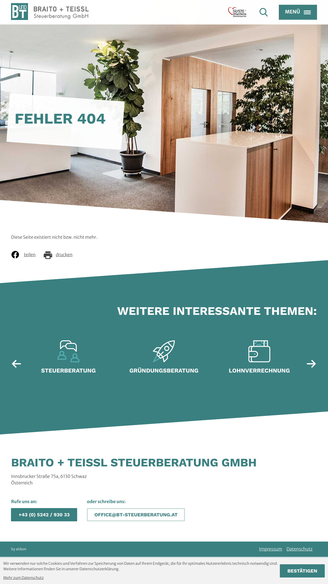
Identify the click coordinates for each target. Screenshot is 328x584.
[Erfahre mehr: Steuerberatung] (68, 359)
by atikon (18, 549)
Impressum (270, 549)
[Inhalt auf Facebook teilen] (27, 254)
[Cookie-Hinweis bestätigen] (302, 571)
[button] (44, 514)
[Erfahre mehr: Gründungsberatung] (164, 359)
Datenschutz (300, 549)
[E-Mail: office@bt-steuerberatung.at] (136, 514)
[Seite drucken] (61, 254)
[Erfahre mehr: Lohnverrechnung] (259, 359)
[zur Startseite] (50, 20)
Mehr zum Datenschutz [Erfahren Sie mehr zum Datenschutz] (23, 578)
